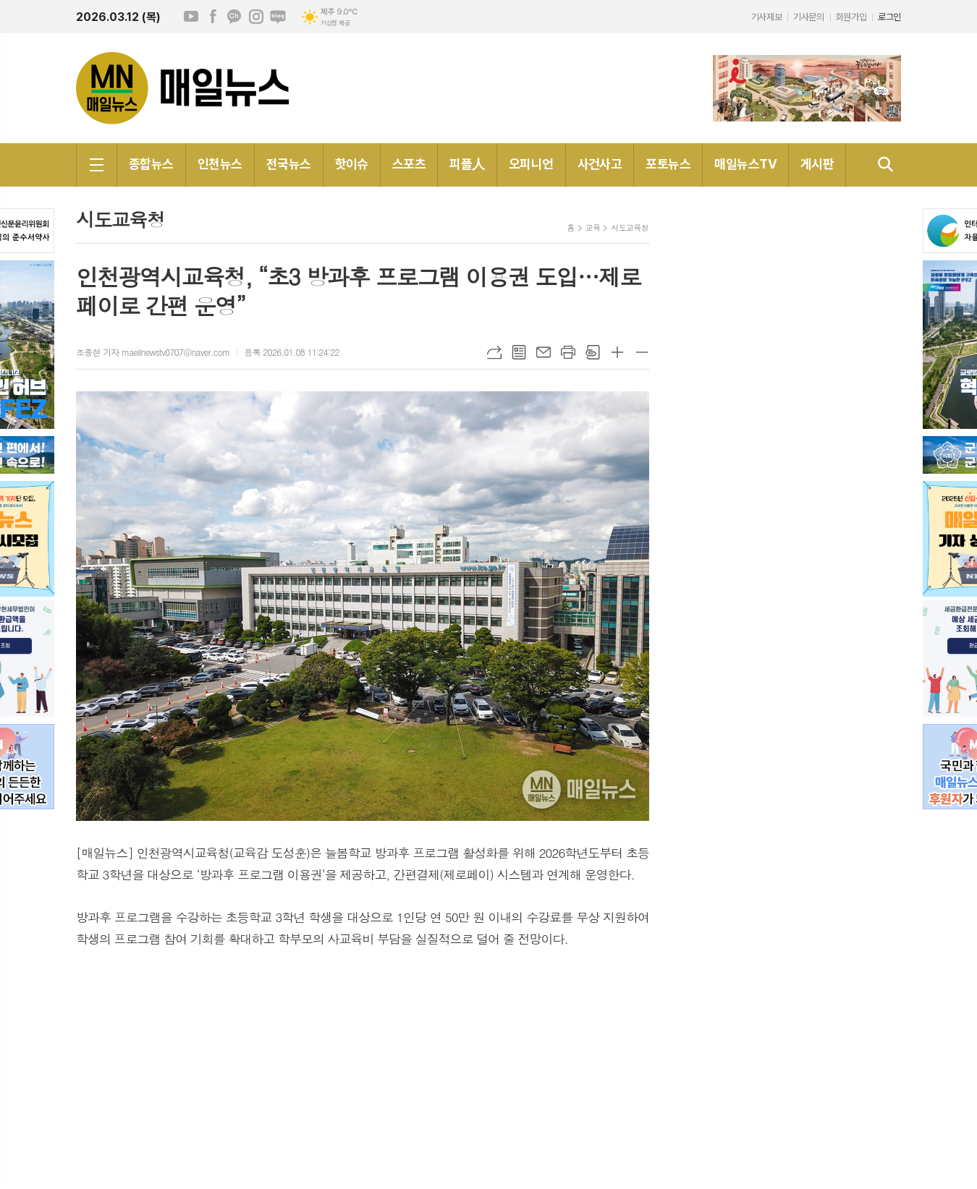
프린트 (568, 352)
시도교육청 (629, 227)
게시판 (817, 163)
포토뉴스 (668, 163)
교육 (593, 227)
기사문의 (808, 17)
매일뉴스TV (745, 163)
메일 (543, 352)
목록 (519, 352)
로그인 (889, 17)
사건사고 (600, 163)
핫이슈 (351, 163)
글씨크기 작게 (642, 352)
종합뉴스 (151, 163)
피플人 (466, 163)
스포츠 (409, 163)
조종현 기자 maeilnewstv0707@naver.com (152, 352)
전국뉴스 (288, 163)
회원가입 (851, 17)
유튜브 (191, 16)
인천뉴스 (220, 163)
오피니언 (531, 163)
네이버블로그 (278, 16)
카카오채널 (234, 16)
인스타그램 (256, 16)
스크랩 (592, 352)
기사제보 (766, 17)
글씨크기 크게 (617, 352)
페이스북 (213, 16)
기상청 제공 (335, 23)
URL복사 (494, 352)
